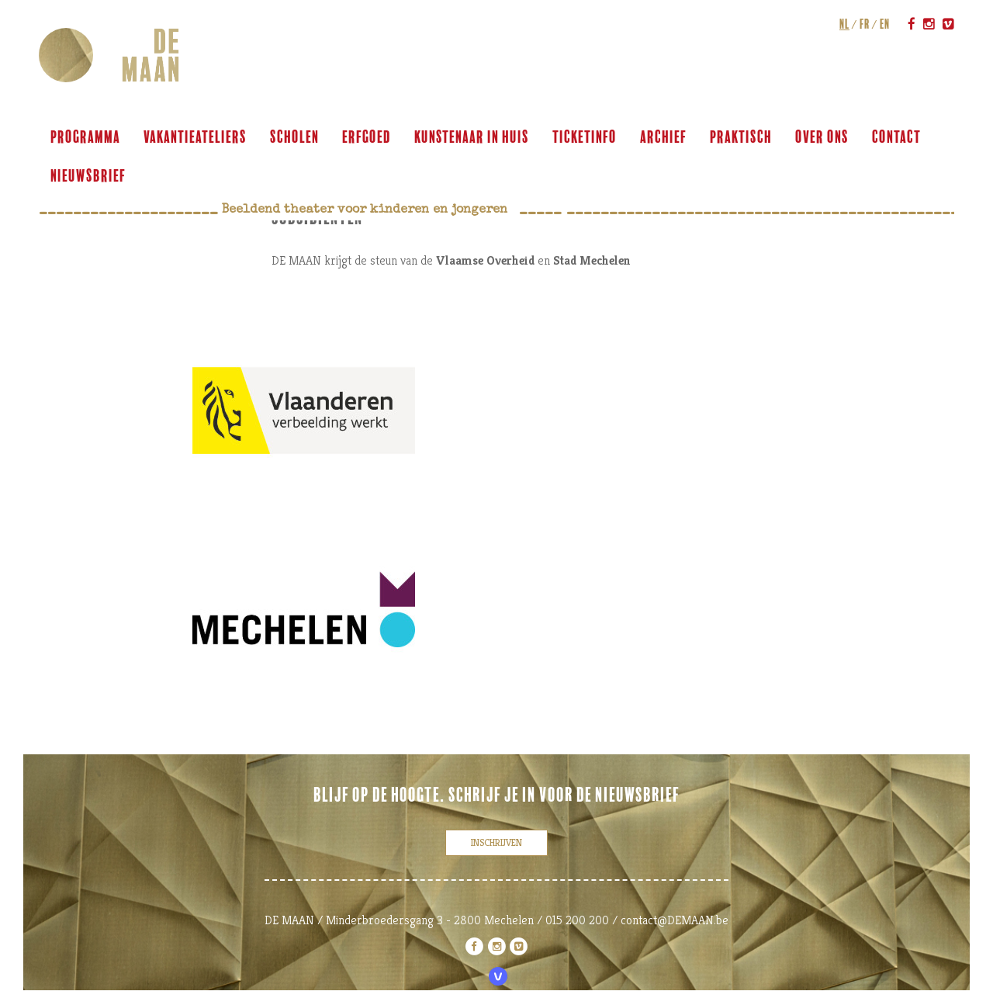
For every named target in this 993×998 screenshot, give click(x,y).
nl (844, 24)
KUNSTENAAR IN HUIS (471, 137)
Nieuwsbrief (88, 176)
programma (85, 137)
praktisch (741, 137)
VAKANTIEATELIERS (195, 137)
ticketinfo (584, 137)
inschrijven (496, 842)
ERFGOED (366, 137)
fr (865, 24)
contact (896, 137)
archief (663, 137)
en (885, 24)
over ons (822, 137)
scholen (294, 137)
